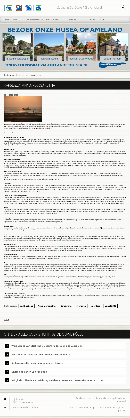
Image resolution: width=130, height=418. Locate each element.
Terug (6, 321)
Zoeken (123, 7)
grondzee (81, 308)
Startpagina (11, 21)
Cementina (66, 308)
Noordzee (95, 308)
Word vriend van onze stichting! (43, 21)
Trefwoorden (10, 308)
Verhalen (90, 21)
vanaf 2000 (110, 308)
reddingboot (26, 308)
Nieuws (72, 21)
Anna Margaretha (47, 308)
